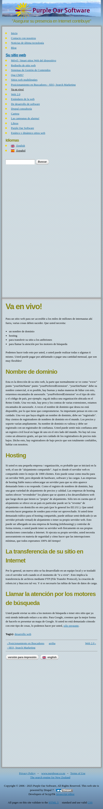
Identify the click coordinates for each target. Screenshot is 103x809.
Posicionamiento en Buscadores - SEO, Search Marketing (43, 84)
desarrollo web (23, 634)
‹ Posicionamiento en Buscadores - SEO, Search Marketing (25, 645)
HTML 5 (55, 802)
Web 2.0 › (90, 643)
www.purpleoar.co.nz (53, 773)
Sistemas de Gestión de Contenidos (30, 70)
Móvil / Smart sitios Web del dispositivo (33, 60)
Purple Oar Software (22, 128)
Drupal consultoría (21, 108)
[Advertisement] (51, 231)
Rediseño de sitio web (23, 65)
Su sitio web (16, 55)
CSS (91, 802)
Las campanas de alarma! (25, 118)
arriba (51, 643)
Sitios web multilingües (24, 79)
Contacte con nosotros (23, 38)
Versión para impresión (22, 657)
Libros (14, 123)
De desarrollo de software (25, 104)
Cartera (15, 113)
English (18, 145)
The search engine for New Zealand (51, 777)
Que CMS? (17, 75)
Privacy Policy (27, 773)
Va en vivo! (17, 89)
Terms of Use (77, 773)
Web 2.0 (15, 94)
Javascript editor (65, 794)
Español (18, 150)
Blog (13, 47)
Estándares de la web (22, 99)
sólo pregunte (71, 625)
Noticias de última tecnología (27, 42)
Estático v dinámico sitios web (28, 133)
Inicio (14, 33)
